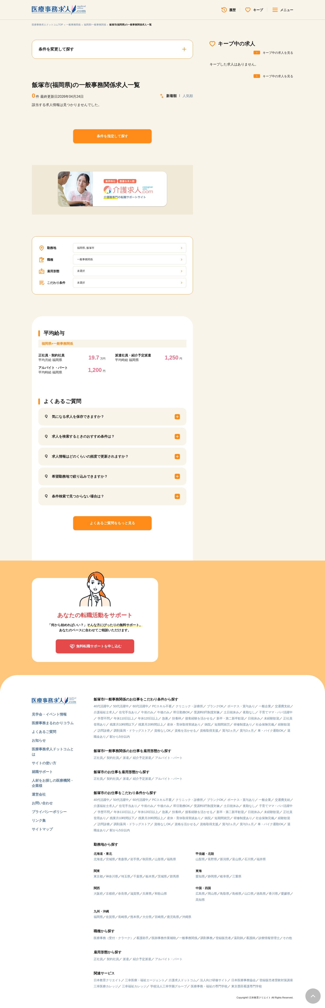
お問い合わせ (42, 803)
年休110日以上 (124, 718)
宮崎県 (159, 917)
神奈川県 (112, 876)
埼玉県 (125, 876)
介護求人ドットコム (182, 980)
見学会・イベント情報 (49, 714)
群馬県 (174, 876)
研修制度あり (243, 724)
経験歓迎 (284, 724)
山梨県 (200, 859)
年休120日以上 (148, 718)
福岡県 (98, 917)
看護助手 (142, 938)
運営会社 (39, 794)
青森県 (122, 859)
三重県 (236, 876)
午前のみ (147, 712)
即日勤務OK (181, 712)
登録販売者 (223, 938)
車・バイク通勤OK (270, 730)
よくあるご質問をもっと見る (112, 523)
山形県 (159, 859)
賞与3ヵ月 (247, 730)
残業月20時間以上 (150, 724)
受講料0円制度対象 (207, 712)
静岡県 (212, 876)
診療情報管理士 (269, 938)
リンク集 (39, 820)
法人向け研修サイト (213, 980)
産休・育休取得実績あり (184, 724)
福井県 (261, 859)
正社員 (98, 757)
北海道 (98, 859)
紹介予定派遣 (142, 757)
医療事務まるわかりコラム (53, 723)
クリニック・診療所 (189, 706)
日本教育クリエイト (107, 980)
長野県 (212, 859)
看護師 (250, 938)
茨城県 (162, 876)
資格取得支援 (209, 730)
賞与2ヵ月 (229, 730)
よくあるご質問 (44, 732)
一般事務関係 (73, 24)
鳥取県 (224, 893)
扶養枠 (176, 718)
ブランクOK (215, 706)
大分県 (147, 917)
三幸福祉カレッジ (134, 986)
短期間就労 (222, 724)
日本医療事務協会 (243, 980)
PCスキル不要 (161, 706)
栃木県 (150, 876)
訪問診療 (104, 730)
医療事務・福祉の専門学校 (209, 986)
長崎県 (122, 917)
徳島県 (261, 893)
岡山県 (212, 893)
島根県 (236, 893)
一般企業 (265, 706)
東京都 (98, 876)
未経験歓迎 (271, 718)
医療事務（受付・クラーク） (113, 938)
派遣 (126, 757)
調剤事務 (206, 938)
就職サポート (42, 772)
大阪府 (98, 893)
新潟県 (224, 859)
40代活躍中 (101, 706)
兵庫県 (147, 893)
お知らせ (39, 740)
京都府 (110, 893)
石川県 (249, 859)
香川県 (273, 893)
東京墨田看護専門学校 (246, 986)
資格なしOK (162, 730)
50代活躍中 (121, 706)
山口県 (249, 893)
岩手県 (134, 859)
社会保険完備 (265, 724)
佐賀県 (110, 917)
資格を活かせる (185, 730)
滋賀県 (134, 893)
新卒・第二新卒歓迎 (230, 718)
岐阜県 (224, 876)
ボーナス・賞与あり (241, 706)
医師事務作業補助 (164, 938)
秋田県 (147, 859)
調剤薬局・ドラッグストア (132, 730)
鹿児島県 (173, 917)
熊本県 (134, 917)
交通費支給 (282, 706)
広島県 (200, 893)
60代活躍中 (140, 706)
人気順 (188, 96)
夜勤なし (249, 712)
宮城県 (110, 859)
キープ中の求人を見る (278, 52)
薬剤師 (238, 938)
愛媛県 (285, 893)
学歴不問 (104, 718)
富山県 (236, 859)
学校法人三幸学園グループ (168, 986)
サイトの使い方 (44, 763)
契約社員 (113, 757)
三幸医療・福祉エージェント (145, 980)
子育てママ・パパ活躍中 (276, 712)
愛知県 (200, 876)
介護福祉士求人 (104, 712)
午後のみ (163, 712)
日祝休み (254, 718)
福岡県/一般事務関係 (95, 24)
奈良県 (122, 893)
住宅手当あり (128, 712)
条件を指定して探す (112, 136)
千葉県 (137, 876)
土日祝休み (231, 712)
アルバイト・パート (169, 757)
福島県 (171, 859)
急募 (165, 718)
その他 (287, 938)
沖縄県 (186, 917)
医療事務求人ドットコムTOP (47, 24)
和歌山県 (161, 893)
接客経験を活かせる (199, 718)
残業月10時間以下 (122, 724)
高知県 (200, 899)
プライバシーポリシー (49, 812)
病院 (208, 724)
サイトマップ (42, 829)
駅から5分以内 (120, 736)
